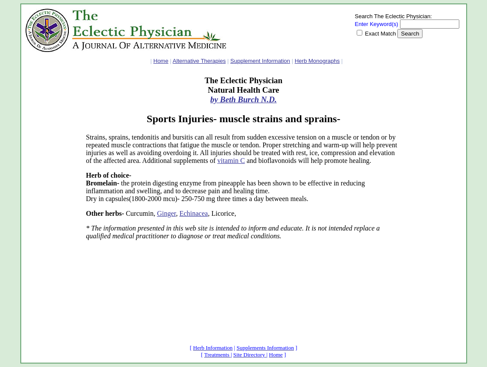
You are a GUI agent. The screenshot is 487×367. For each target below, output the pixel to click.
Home (160, 61)
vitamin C (231, 160)
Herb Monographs (317, 61)
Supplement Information (260, 61)
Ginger (166, 213)
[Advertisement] (51, 206)
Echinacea (193, 213)
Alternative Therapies (199, 61)
